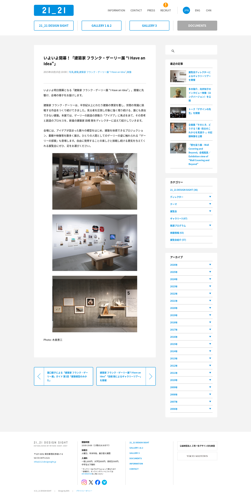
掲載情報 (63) (177, 232)
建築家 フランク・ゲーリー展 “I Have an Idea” (102, 72)
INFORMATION (87, 474)
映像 (129, 72)
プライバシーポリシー (84, 491)
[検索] (188, 51)
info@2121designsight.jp (45, 461)
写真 (71, 72)
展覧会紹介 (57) (178, 239)
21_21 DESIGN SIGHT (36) (184, 189)
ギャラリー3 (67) (178, 218)
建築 (76, 72)
